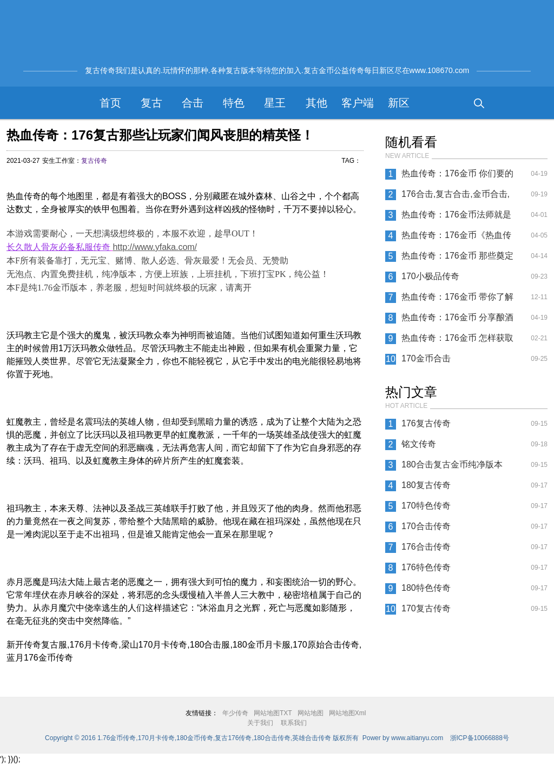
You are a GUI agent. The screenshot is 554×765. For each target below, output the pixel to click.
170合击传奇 (426, 526)
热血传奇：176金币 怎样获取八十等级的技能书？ (457, 340)
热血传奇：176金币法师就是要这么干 (456, 217)
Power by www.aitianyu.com (402, 738)
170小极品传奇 (430, 276)
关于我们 (260, 723)
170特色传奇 (426, 505)
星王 (275, 103)
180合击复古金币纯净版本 (452, 464)
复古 (151, 103)
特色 (234, 103)
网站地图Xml (347, 713)
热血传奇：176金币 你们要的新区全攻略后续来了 (457, 176)
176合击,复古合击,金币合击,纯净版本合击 (455, 197)
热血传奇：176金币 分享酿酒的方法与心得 (457, 320)
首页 (110, 103)
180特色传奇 (426, 587)
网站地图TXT (273, 713)
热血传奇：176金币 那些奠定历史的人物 (457, 258)
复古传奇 (94, 160)
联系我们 (294, 723)
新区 (399, 103)
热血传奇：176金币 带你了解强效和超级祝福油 (457, 299)
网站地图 (311, 713)
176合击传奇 (426, 546)
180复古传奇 (426, 485)
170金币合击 (426, 358)
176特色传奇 (426, 567)
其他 (316, 103)
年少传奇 (235, 713)
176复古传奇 (426, 423)
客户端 (357, 103)
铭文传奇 (418, 444)
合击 (192, 103)
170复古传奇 (426, 608)
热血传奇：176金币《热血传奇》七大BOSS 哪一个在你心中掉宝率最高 (458, 238)
